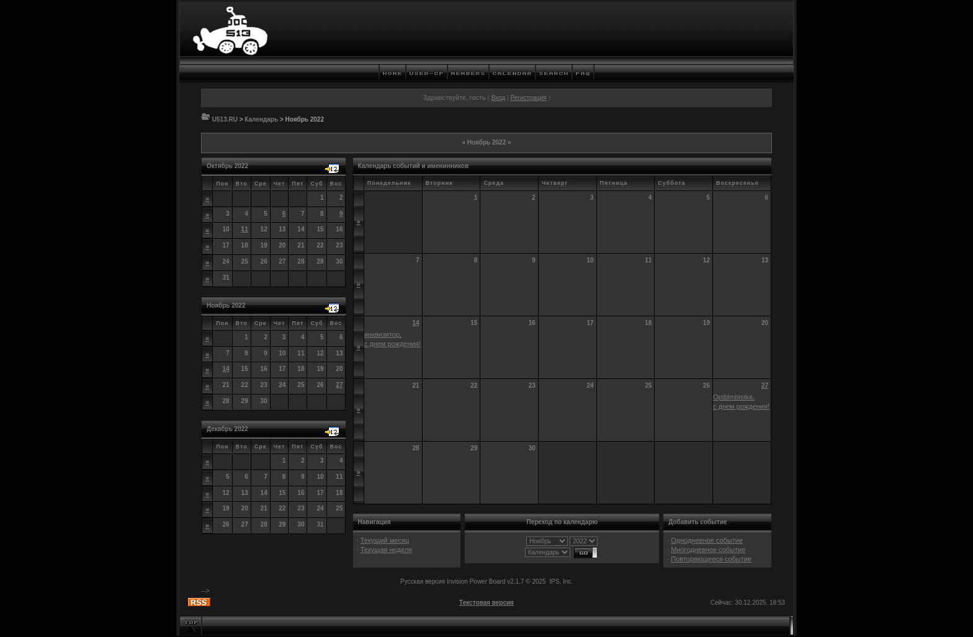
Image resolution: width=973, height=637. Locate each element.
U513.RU (225, 119)
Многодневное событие (708, 549)
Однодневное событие (707, 540)
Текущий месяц (385, 540)
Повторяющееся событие (711, 559)
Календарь (261, 119)
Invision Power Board (476, 581)
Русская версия (422, 581)
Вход (498, 97)
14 (225, 368)
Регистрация (528, 97)
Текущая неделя (386, 549)
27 (339, 384)
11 (244, 229)
